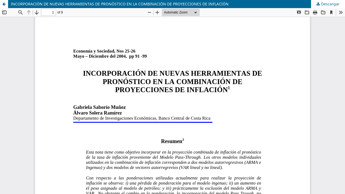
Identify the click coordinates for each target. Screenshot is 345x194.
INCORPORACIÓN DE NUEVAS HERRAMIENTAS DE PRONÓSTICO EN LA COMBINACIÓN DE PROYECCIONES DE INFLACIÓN (120, 3)
